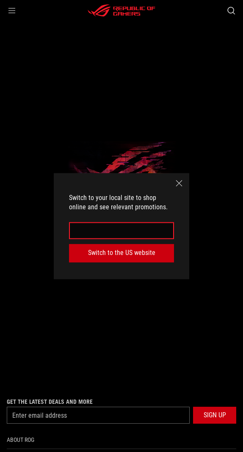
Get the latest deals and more (50, 401)
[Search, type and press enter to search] (231, 10)
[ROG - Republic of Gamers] (121, 10)
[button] (12, 10)
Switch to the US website (121, 253)
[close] (179, 183)
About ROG (20, 439)
